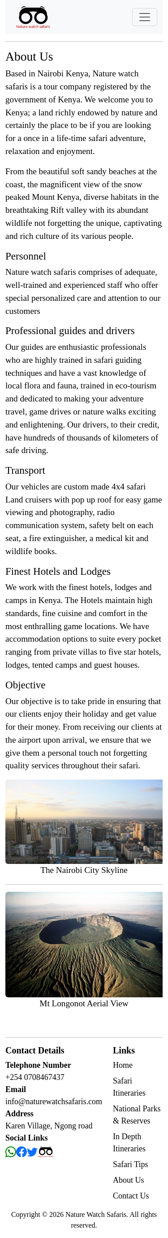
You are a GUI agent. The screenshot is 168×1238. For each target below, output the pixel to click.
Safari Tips (130, 1164)
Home (123, 1065)
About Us (128, 1180)
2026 (57, 1214)
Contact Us (131, 1195)
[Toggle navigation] (144, 17)
